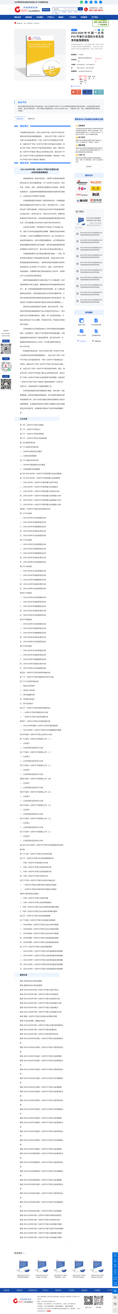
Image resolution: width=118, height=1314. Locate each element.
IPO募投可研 (115, 1278)
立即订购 (76, 92)
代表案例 (83, 17)
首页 (25, 23)
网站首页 (17, 17)
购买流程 (56, 1296)
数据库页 (58, 1290)
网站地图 (43, 1296)
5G (59, 12)
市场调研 (39, 17)
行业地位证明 (115, 1283)
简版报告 (84, 1290)
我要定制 (96, 341)
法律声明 (68, 1296)
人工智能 (54, 12)
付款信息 (62, 1296)
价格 (72, 79)
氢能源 (75, 12)
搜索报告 (56, 9)
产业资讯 (72, 17)
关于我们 (110, 1290)
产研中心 (50, 17)
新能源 (57, 13)
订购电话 (73, 66)
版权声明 (22, 102)
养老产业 (70, 12)
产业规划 (115, 1260)
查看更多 (89, 166)
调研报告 (46, 10)
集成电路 (64, 12)
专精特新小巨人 (115, 1272)
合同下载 (49, 1296)
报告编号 (74, 54)
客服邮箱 (74, 71)
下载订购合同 (76, 86)
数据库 (60, 17)
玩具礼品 (36, 23)
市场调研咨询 (32, 1290)
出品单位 (74, 59)
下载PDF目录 (99, 92)
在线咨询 (87, 92)
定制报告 (115, 1265)
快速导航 (6, 1290)
